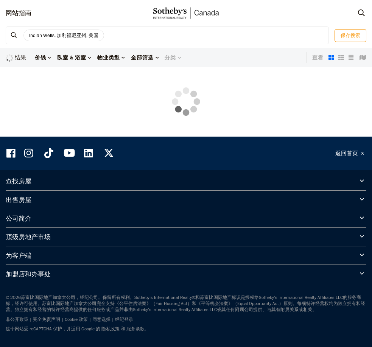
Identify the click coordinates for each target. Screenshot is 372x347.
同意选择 (101, 319)
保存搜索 (350, 35)
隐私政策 (110, 328)
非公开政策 (17, 319)
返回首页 (350, 153)
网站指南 (18, 13)
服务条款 (135, 328)
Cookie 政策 (76, 319)
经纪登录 (124, 319)
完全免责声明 (46, 319)
